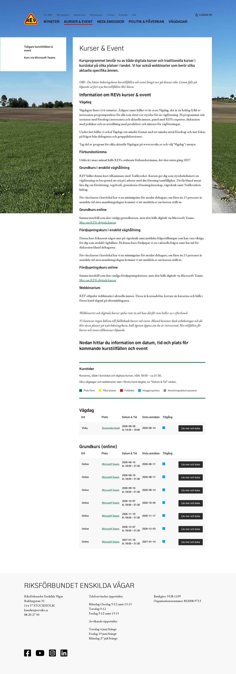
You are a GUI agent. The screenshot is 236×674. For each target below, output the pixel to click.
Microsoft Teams (110, 464)
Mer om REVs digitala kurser (97, 222)
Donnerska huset (111, 428)
